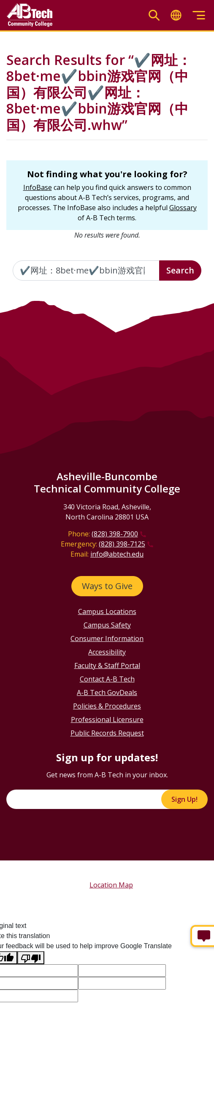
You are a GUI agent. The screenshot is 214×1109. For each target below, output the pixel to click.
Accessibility (107, 652)
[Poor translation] (30, 957)
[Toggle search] (154, 15)
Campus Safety (107, 625)
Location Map (111, 885)
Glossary (183, 207)
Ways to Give (107, 586)
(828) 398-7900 (115, 533)
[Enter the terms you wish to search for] (86, 270)
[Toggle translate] (176, 15)
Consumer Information (107, 638)
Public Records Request (107, 733)
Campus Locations (107, 611)
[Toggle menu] (199, 15)
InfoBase (37, 187)
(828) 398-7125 (122, 544)
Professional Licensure (107, 719)
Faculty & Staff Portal (107, 665)
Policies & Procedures (107, 706)
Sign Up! (184, 799)
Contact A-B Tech (107, 679)
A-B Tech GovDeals (107, 692)
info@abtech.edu (117, 554)
